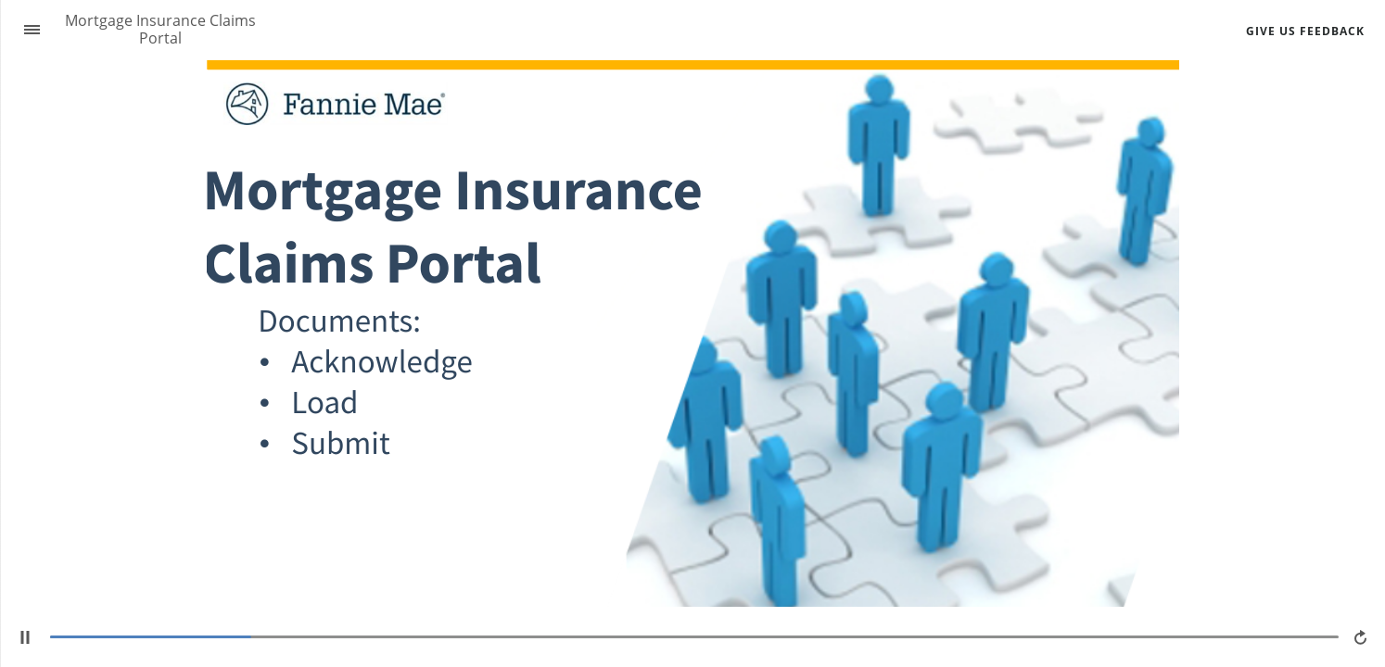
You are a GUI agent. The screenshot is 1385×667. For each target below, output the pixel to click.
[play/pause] (25, 637)
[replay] (1362, 637)
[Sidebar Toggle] (24, 30)
